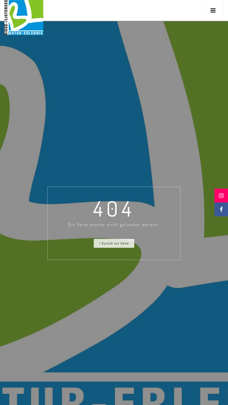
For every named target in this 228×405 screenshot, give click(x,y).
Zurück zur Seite (114, 243)
